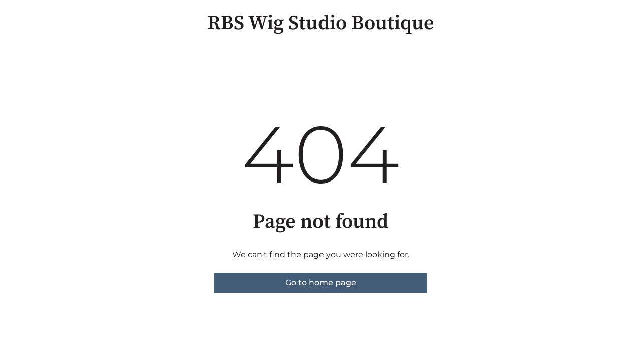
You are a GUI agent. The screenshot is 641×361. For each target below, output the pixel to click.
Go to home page (320, 282)
